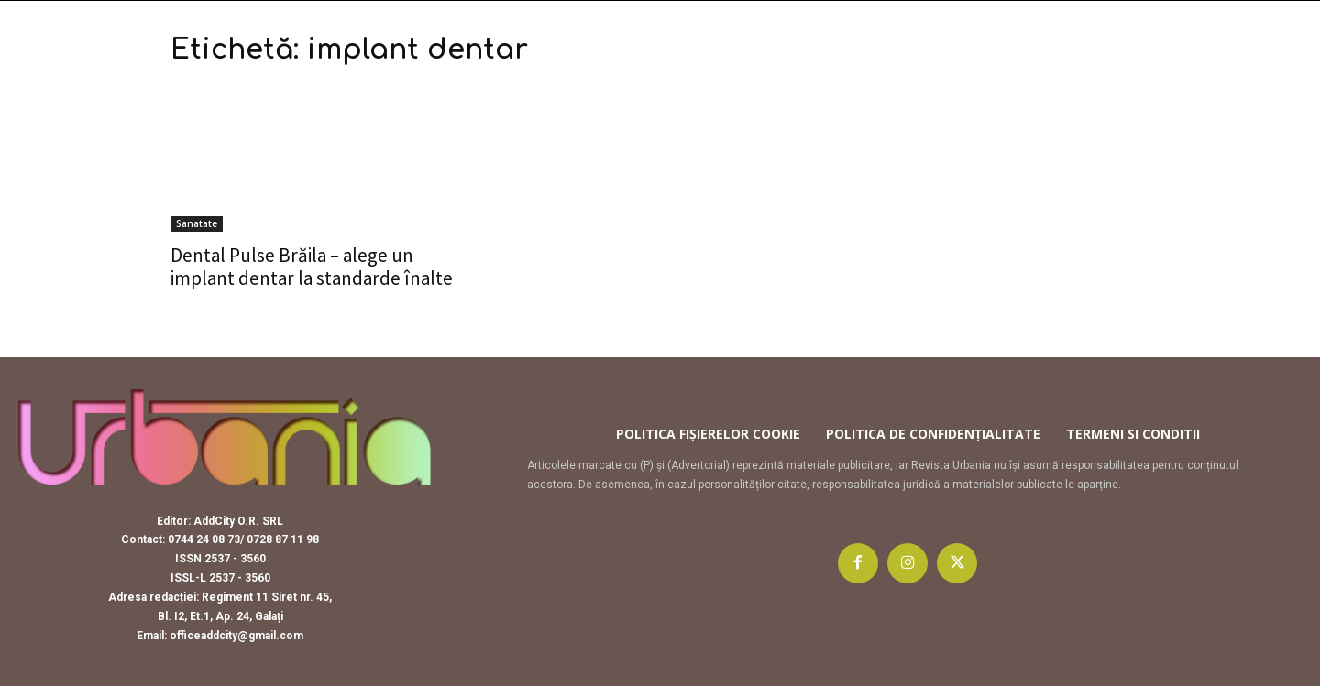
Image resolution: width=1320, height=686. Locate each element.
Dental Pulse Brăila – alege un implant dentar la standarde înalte (311, 266)
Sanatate (196, 223)
